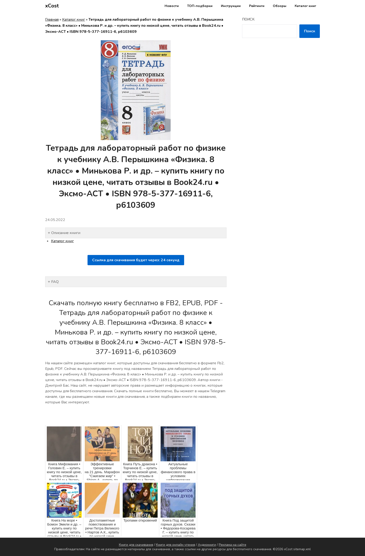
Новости (172, 6)
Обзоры (279, 6)
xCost (52, 5)
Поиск (248, 19)
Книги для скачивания (136, 545)
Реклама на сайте (232, 545)
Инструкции (231, 6)
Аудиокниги (207, 545)
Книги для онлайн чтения (175, 545)
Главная (52, 19)
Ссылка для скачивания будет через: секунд (135, 260)
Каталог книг (305, 6)
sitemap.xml (302, 549)
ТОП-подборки (200, 6)
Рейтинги (256, 6)
